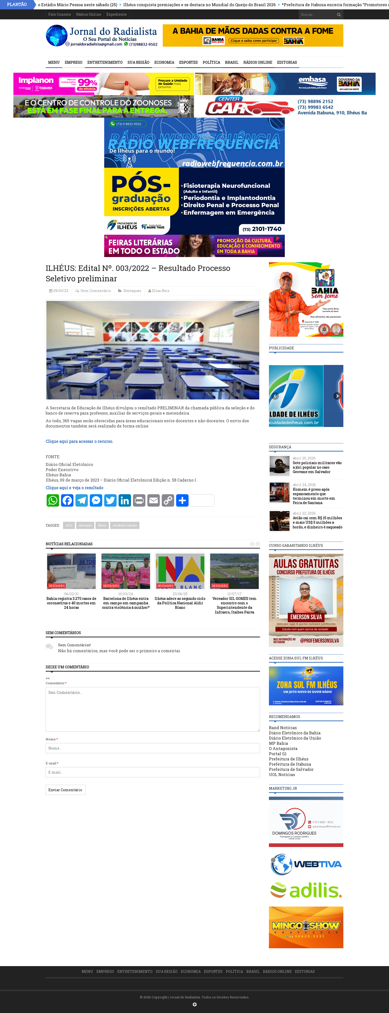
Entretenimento (105, 62)
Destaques (132, 290)
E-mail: (52, 763)
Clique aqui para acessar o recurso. (79, 441)
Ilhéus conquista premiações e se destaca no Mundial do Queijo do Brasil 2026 (218, 4)
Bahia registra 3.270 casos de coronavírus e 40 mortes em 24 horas (71, 603)
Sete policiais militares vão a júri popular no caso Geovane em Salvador (317, 467)
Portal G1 (278, 753)
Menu (54, 62)
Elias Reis (160, 290)
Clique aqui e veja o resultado (74, 487)
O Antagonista (283, 748)
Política (211, 62)
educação (85, 525)
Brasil (231, 62)
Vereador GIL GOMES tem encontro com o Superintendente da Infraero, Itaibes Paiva (234, 605)
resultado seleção (125, 525)
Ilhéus (102, 525)
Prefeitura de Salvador (291, 769)
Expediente (116, 14)
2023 (68, 525)
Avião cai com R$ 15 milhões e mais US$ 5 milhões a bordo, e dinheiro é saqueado (317, 522)
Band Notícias (283, 727)
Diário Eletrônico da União (295, 738)
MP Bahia (278, 743)
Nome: (52, 739)
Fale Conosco (59, 14)
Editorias (287, 62)
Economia (164, 62)
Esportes (188, 62)
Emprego (73, 62)
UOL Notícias (282, 774)
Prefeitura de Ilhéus (288, 758)
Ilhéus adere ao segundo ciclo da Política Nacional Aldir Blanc (180, 603)
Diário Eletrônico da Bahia (295, 732)
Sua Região (138, 62)
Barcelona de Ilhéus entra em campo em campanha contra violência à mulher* (126, 603)
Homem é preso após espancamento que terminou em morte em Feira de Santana (314, 496)
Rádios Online (88, 14)
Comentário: (56, 683)
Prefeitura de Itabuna (290, 764)
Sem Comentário (96, 290)
